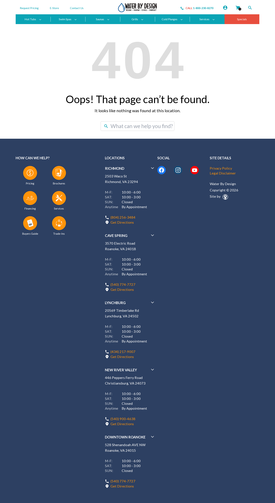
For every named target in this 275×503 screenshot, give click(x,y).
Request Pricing (29, 8)
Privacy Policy (221, 168)
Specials (242, 19)
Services (207, 19)
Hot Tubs (33, 19)
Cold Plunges (172, 19)
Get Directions (122, 222)
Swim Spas (68, 19)
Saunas (103, 19)
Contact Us (77, 8)
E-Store (54, 8)
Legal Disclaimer (223, 173)
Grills (138, 19)
